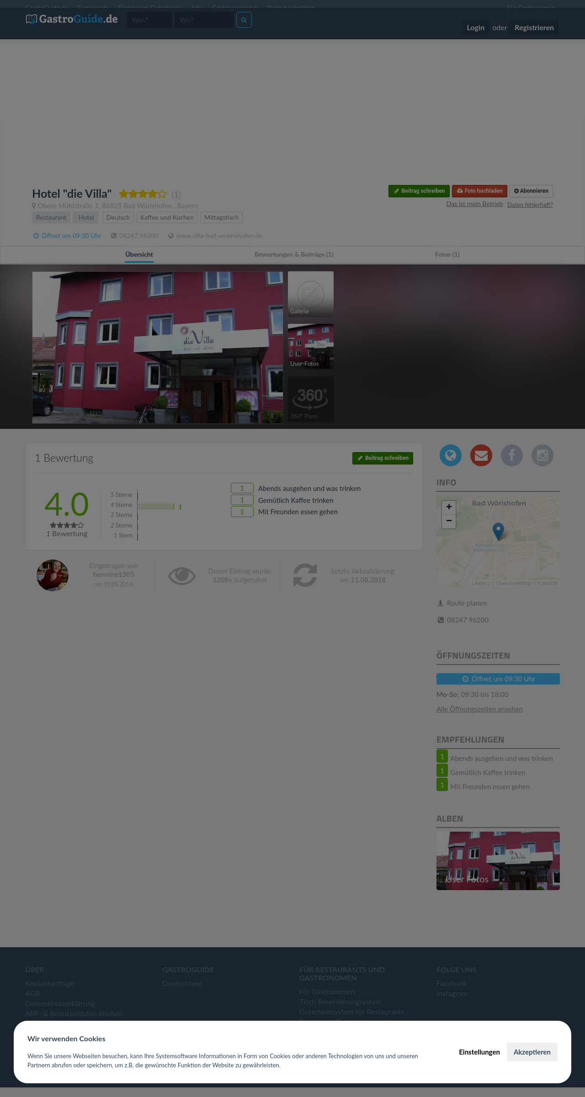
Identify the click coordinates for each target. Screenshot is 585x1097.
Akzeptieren (532, 1052)
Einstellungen (479, 1052)
